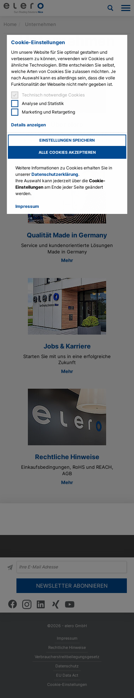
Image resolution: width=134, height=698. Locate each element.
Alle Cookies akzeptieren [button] (67, 152)
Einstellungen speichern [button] (67, 140)
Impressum (27, 206)
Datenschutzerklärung (54, 174)
